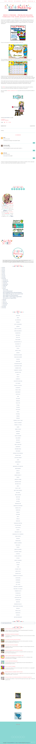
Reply (34, 142)
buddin (18, 352)
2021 (3, 270)
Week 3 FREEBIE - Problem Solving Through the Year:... (12, 296)
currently (18, 378)
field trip (18, 402)
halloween (18, 437)
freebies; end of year (18, 420)
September (5, 284)
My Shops (24, 1)
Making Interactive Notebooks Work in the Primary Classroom (18, 677)
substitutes (18, 571)
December (5, 279)
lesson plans (18, 455)
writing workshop (18, 617)
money (18, 477)
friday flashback (18, 422)
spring (18, 564)
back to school (18, 328)
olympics (18, 501)
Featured (18, 398)
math (18, 464)
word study (18, 610)
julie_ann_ (5, 152)
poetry (18, 529)
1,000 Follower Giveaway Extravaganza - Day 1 (14, 655)
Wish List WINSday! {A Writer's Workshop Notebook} (12, 292)
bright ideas (18, 350)
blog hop (18, 337)
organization (18, 503)
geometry (18, 431)
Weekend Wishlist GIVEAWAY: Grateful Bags (14, 671)
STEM (18, 566)
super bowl (18, 577)
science (18, 558)
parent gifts (18, 507)
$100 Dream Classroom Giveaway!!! (12, 634)
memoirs (18, 472)
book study (18, 346)
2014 (3, 278)
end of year (18, 389)
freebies (18, 418)
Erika (4, 137)
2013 (3, 306)
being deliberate (18, 330)
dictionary (18, 383)
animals (18, 322)
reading (18, 538)
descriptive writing (18, 381)
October (4, 282)
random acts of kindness (18, 534)
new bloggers (18, 494)
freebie (18, 416)
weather (18, 601)
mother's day (18, 483)
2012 (3, 307)
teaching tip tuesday (18, 588)
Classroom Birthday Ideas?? (8, 291)
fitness (18, 405)
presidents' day (18, 531)
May (4, 299)
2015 (3, 277)
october (18, 499)
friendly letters (18, 424)
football (18, 413)
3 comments (3, 119)
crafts (18, 374)
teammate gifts (18, 590)
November (5, 281)
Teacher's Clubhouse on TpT (12, 90)
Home (5, 1)
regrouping (18, 540)
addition (18, 315)
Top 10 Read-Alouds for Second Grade (12, 639)
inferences (18, 446)
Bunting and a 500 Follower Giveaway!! (13, 628)
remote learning (18, 542)
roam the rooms (18, 549)
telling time (18, 595)
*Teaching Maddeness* (11, 742)
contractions (18, 372)
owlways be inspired (18, 505)
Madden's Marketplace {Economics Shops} (13, 650)
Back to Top (33, 742)
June (4, 288)
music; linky (18, 488)
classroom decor (18, 363)
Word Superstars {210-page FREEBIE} (9, 298)
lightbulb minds (18, 457)
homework (18, 442)
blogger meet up (18, 341)
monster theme (18, 479)
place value (18, 527)
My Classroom (17, 1)
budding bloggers (18, 354)
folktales (18, 409)
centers (18, 359)
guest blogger (18, 435)
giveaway (18, 433)
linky (18, 459)
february (18, 400)
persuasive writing (18, 523)
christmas (18, 361)
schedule (18, 553)
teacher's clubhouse (4, 120)
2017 (3, 274)
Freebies (30, 1)
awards (18, 326)
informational (18, 448)
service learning (18, 560)
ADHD (18, 317)
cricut (18, 376)
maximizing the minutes (18, 466)
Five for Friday (5, 289)
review (18, 547)
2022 (3, 268)
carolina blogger (18, 357)
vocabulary (18, 599)
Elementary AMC (6, 145)
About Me (10, 1)
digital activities (18, 385)
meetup (18, 470)
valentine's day (18, 597)
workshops (18, 612)
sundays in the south (18, 575)
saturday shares (18, 551)
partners (18, 514)
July (3, 286)
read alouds (18, 536)
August (4, 285)
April (4, 300)
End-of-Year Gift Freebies (10, 666)
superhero (18, 582)
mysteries (18, 492)
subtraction (18, 573)
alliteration (18, 319)
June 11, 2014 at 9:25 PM (6, 154)
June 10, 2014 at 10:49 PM (6, 146)
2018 (3, 273)
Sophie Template (18, 742)
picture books (18, 525)
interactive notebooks (18, 453)
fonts (18, 411)
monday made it (18, 475)
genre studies (18, 429)
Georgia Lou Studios (29, 742)
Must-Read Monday (18, 490)
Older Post (32, 125)
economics (18, 387)
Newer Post (3, 125)
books (18, 348)
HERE (4, 86)
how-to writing (18, 444)
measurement (18, 468)
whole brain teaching (18, 606)
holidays (18, 440)
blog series (18, 339)
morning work (18, 481)
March (4, 302)
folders (18, 407)
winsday (18, 608)
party (18, 516)
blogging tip (18, 343)
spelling (18, 562)
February (4, 303)
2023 (3, 267)
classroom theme (18, 365)
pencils (18, 518)
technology (18, 593)
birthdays (18, 335)
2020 (3, 271)
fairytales (18, 394)
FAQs (18, 396)
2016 (3, 275)
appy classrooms (18, 324)
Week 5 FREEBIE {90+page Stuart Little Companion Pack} (13, 293)
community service (18, 370)
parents (18, 512)
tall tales (18, 584)
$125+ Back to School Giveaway (11, 644)
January (4, 304)
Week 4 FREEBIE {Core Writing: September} (10, 295)
